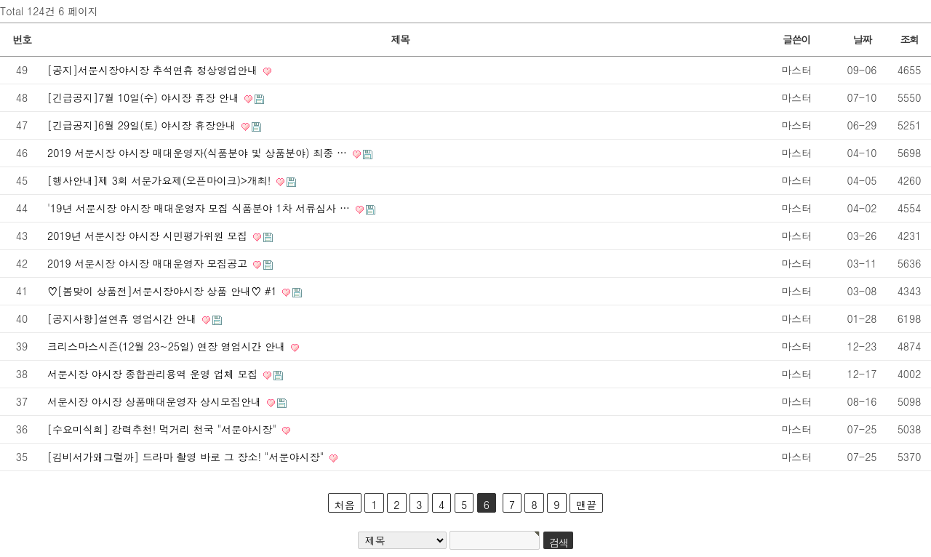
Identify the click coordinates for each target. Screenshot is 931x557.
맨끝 (586, 504)
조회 (909, 39)
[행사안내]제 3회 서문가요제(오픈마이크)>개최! (160, 180)
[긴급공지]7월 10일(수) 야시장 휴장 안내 (144, 97)
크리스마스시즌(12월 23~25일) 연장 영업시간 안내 (168, 346)
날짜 (861, 39)
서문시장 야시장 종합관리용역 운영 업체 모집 (154, 373)
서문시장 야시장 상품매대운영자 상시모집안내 (156, 401)
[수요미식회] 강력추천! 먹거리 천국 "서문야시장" (163, 429)
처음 (345, 504)
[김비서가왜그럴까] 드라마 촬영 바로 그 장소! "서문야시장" (187, 456)
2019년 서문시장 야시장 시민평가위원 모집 (149, 235)
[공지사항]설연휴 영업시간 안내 (123, 318)
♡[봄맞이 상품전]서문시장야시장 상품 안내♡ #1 (163, 291)
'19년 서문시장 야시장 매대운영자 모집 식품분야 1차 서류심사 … (200, 208)
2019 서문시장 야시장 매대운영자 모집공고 (149, 263)
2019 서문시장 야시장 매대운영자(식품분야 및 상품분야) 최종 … (199, 152)
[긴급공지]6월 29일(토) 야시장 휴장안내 (143, 125)
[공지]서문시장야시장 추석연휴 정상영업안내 (154, 70)
